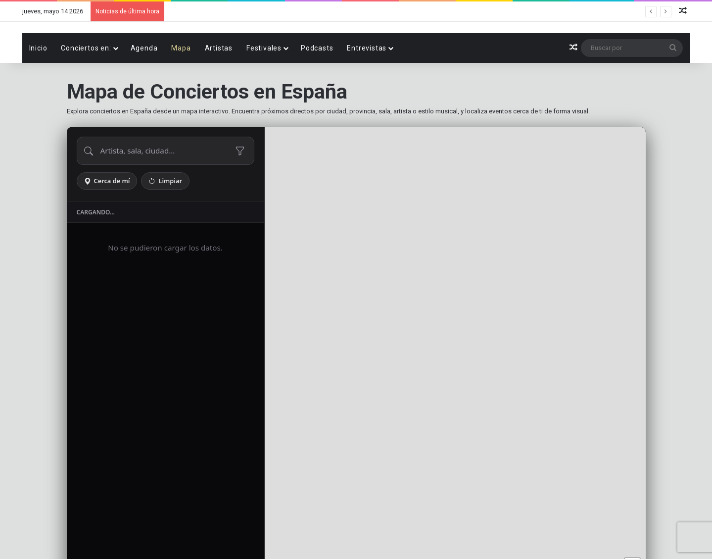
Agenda (144, 82)
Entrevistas (366, 82)
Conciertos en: (86, 82)
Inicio (38, 82)
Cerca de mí (107, 214)
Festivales (264, 82)
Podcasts (317, 82)
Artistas (219, 82)
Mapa (180, 82)
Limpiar (165, 214)
